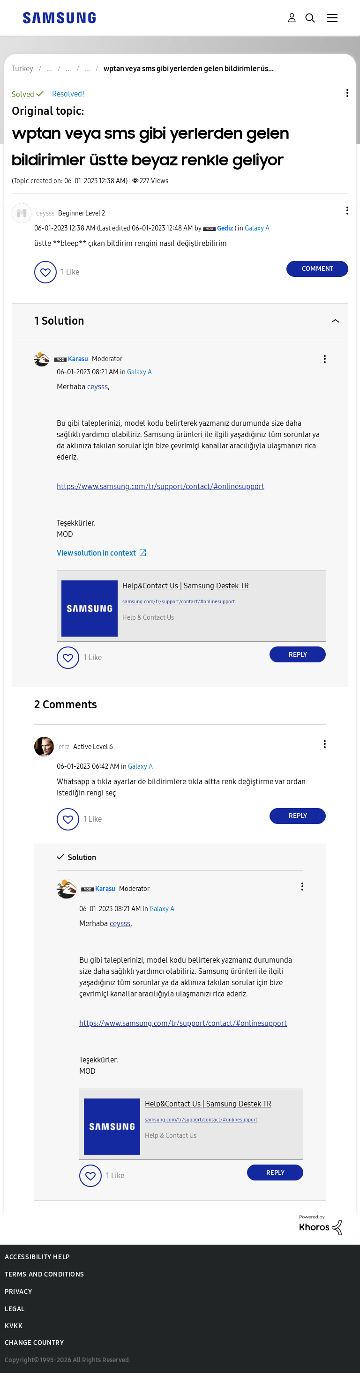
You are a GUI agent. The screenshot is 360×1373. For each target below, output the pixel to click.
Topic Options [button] (331, 93)
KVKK (13, 1326)
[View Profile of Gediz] (225, 228)
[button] (332, 210)
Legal (15, 1309)
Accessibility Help (37, 1257)
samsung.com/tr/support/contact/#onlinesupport (178, 602)
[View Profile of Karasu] (78, 359)
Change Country (34, 1343)
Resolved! (68, 93)
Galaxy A (257, 228)
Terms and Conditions (44, 1274)
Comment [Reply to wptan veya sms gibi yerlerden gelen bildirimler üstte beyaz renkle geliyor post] (317, 269)
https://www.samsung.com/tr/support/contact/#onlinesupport (160, 486)
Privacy (18, 1292)
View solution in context (96, 553)
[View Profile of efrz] (64, 747)
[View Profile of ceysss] (45, 213)
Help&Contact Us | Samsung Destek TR (185, 585)
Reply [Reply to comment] (298, 655)
